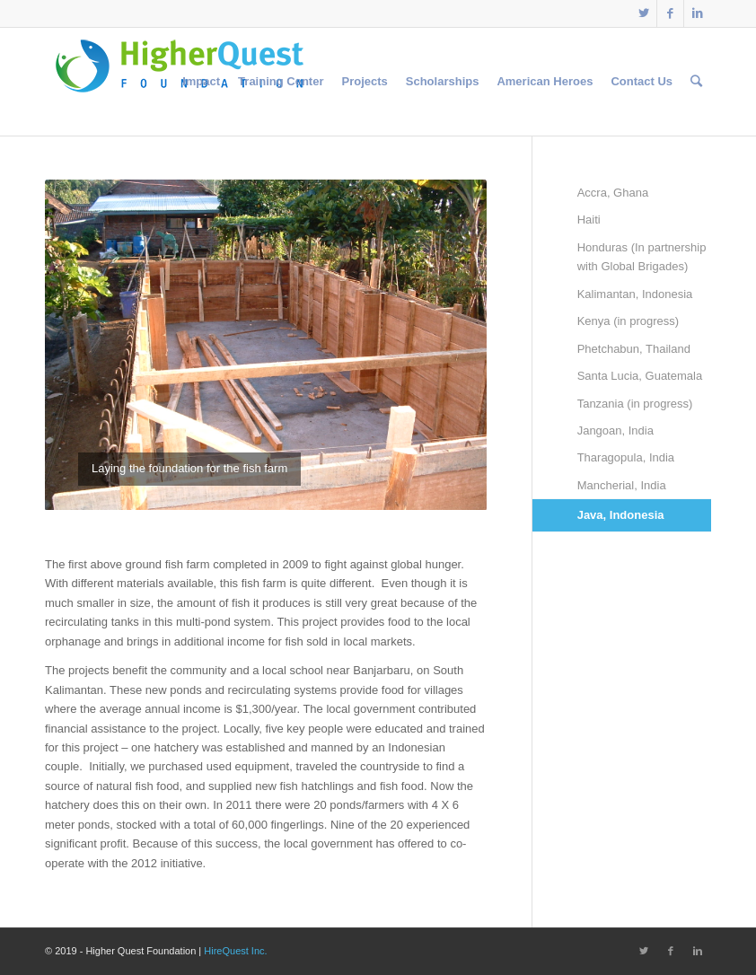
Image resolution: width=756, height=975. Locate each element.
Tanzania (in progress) (635, 403)
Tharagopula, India (625, 457)
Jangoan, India (615, 430)
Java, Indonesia (620, 515)
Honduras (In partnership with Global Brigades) (642, 257)
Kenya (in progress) (628, 321)
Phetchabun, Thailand (633, 349)
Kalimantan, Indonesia (635, 294)
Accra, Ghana (613, 192)
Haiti (589, 219)
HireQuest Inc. (235, 950)
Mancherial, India (621, 485)
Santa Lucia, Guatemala (639, 375)
